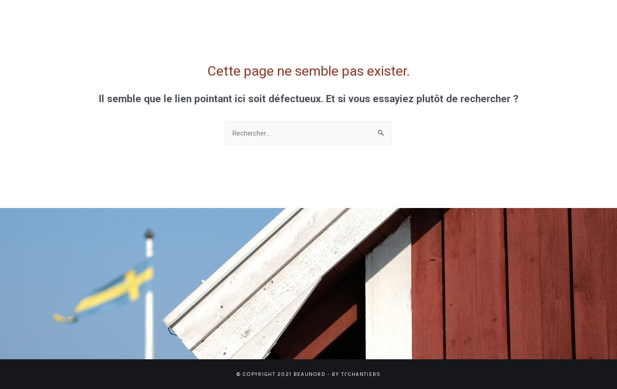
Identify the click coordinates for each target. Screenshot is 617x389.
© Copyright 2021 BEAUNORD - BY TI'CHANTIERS (309, 374)
